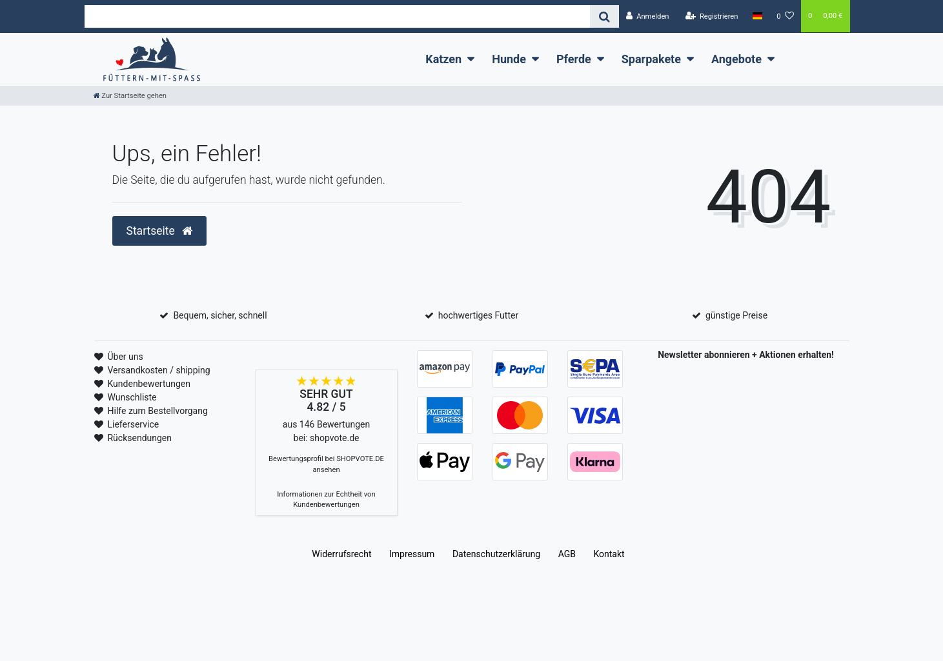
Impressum (411, 554)
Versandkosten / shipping (158, 370)
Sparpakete (651, 59)
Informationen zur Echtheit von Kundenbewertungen (326, 499)
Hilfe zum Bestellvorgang (157, 411)
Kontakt (608, 554)
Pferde (573, 59)
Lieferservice (133, 424)
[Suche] (604, 16)
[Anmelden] (647, 16)
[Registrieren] (711, 16)
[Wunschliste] (785, 16)
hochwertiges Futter (478, 315)
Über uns (125, 356)
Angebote (736, 59)
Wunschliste (131, 397)
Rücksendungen (139, 438)
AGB (567, 554)
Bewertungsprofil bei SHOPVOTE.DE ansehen (326, 464)
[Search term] (337, 16)
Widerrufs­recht (341, 554)
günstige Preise (736, 315)
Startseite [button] (160, 230)
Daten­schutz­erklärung (496, 554)
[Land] (757, 16)
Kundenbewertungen (148, 384)
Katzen (443, 59)
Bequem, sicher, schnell (220, 315)
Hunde (509, 59)
